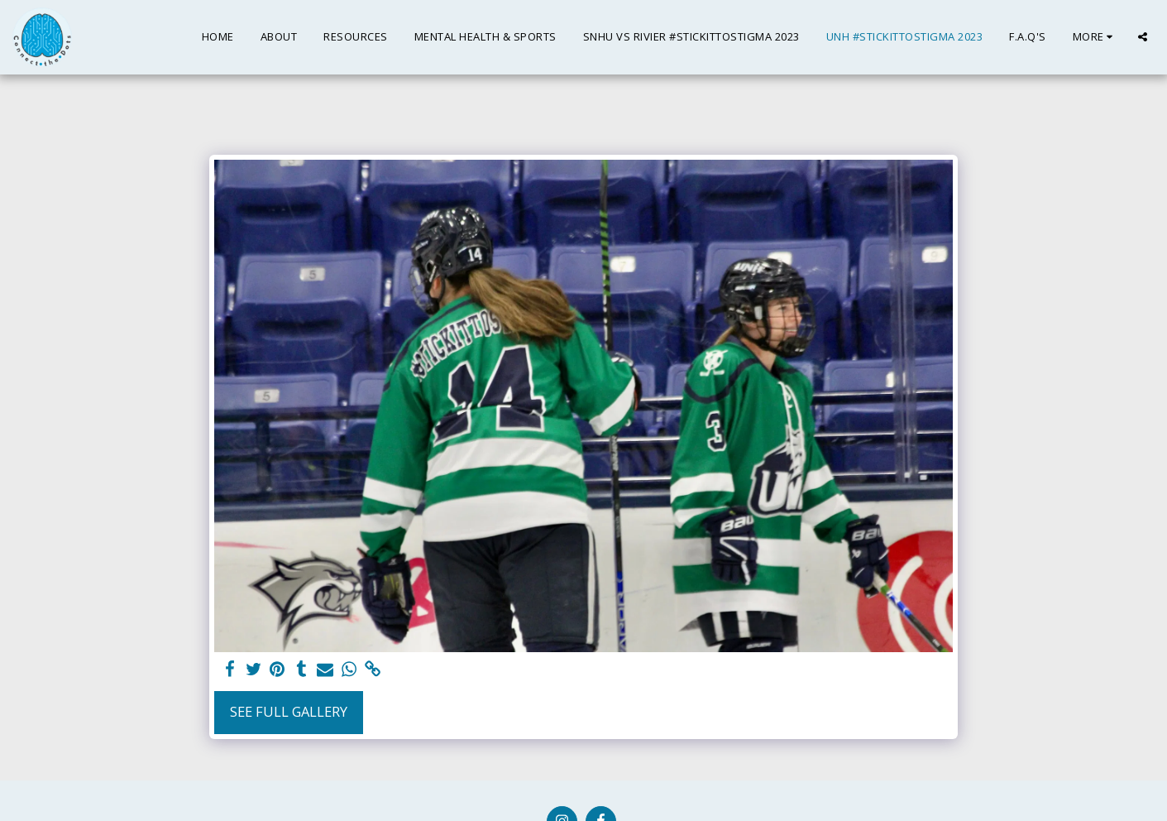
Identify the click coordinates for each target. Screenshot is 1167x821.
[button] (1142, 36)
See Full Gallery (288, 711)
